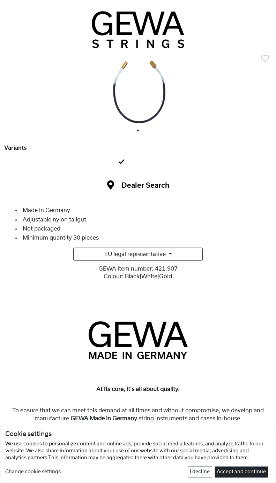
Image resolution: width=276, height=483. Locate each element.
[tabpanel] (138, 92)
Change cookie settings (33, 471)
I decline (200, 471)
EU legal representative (135, 254)
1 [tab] (138, 131)
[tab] (138, 162)
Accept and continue (241, 471)
